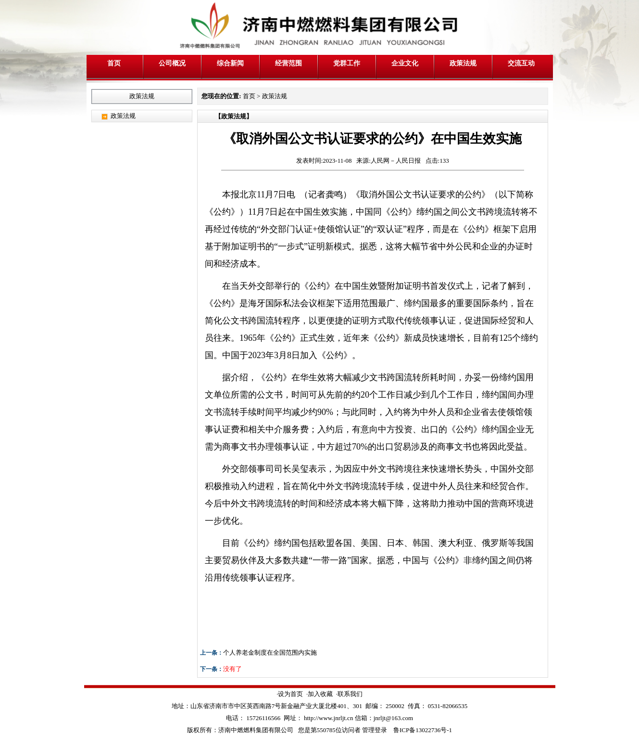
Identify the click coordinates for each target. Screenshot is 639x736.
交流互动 (521, 63)
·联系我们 (349, 693)
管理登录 (374, 730)
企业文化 (404, 63)
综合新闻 (230, 63)
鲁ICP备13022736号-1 (422, 730)
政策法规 (463, 63)
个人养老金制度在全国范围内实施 (270, 652)
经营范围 (288, 63)
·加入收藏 (319, 693)
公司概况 (172, 63)
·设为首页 (289, 693)
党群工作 (346, 63)
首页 (114, 63)
